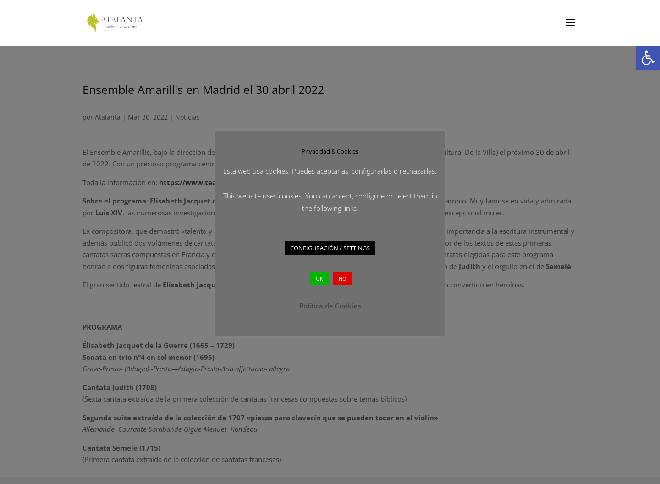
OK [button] (319, 278)
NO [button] (342, 278)
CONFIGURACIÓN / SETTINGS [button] (330, 248)
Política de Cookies (330, 305)
